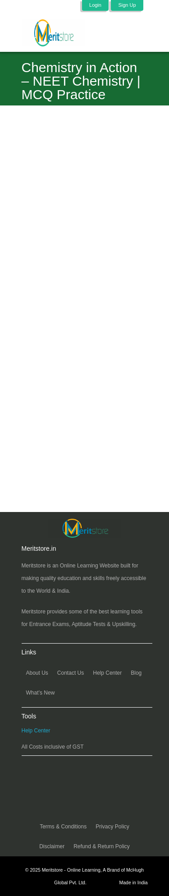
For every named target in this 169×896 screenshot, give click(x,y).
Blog (136, 673)
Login (95, 5)
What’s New (40, 693)
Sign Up (127, 5)
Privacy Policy (112, 826)
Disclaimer (51, 846)
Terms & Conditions (63, 826)
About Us (37, 673)
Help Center (107, 673)
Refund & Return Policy (101, 846)
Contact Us (70, 673)
